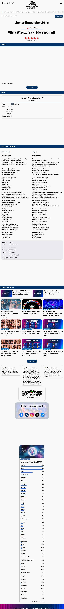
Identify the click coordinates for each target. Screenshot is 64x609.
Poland (32, 27)
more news (32, 361)
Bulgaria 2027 (40, 12)
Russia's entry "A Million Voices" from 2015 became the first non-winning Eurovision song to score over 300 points (10, 370)
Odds (59, 12)
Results (19, 12)
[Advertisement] (32, 131)
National (50, 12)
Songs (30, 12)
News (9, 12)
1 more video (32, 87)
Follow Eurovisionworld (32, 406)
